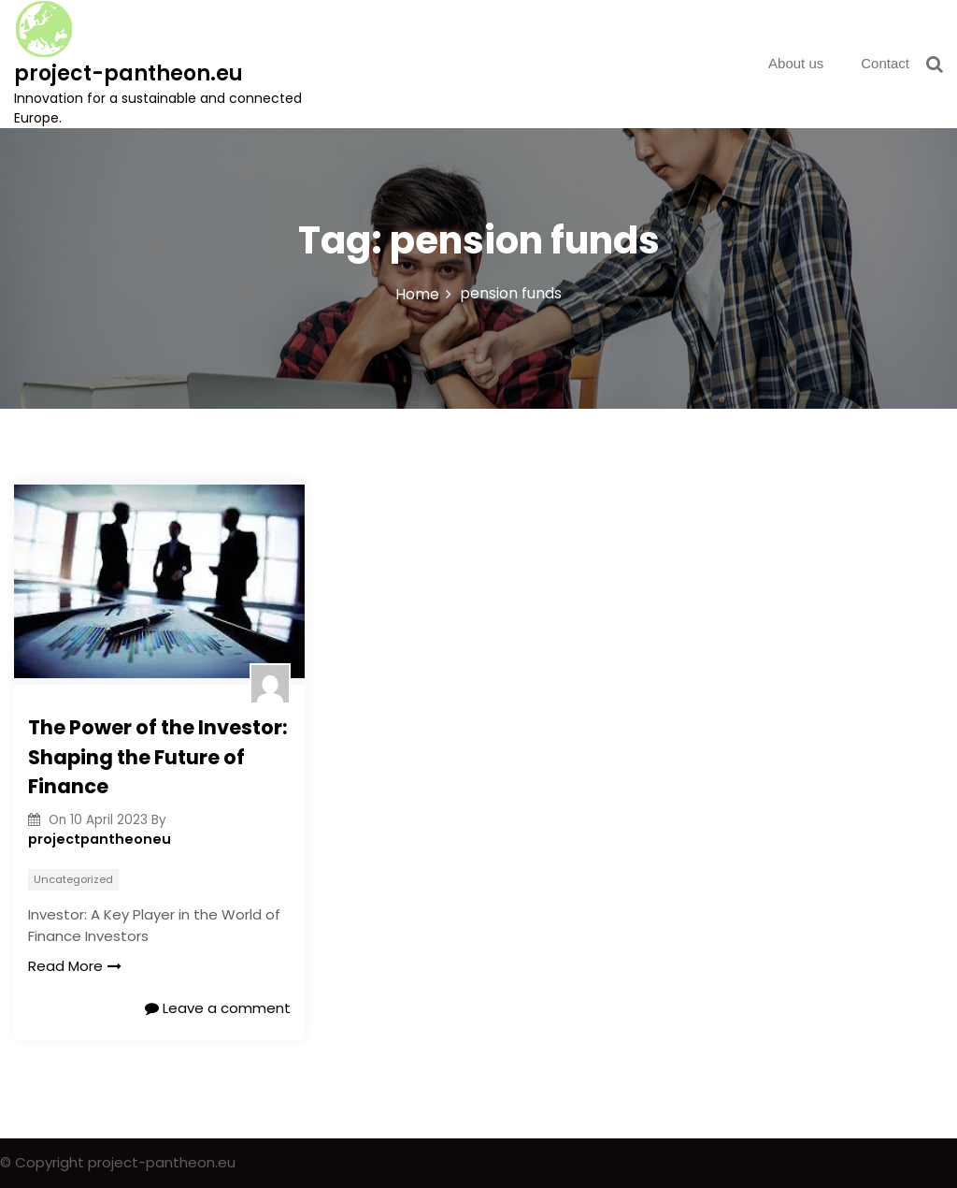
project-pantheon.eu (128, 73)
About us (795, 63)
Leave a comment (218, 1008)
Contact (885, 63)
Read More (74, 966)
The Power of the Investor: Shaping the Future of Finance (158, 757)
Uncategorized (73, 879)
